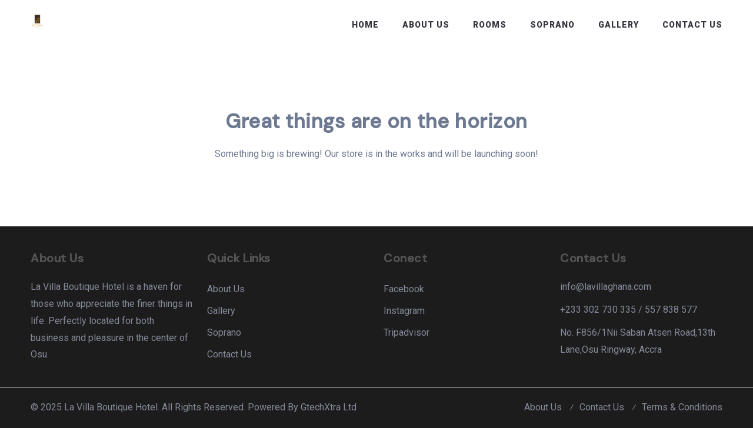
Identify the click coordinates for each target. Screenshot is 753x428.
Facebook (404, 289)
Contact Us (692, 24)
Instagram (404, 310)
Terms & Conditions (682, 407)
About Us (425, 24)
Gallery (618, 24)
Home (365, 24)
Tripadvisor (406, 332)
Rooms (490, 24)
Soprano (552, 24)
